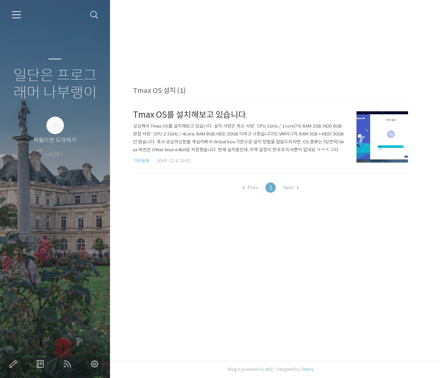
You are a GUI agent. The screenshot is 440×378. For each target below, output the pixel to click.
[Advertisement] (270, 55)
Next (291, 188)
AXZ (269, 369)
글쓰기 (14, 364)
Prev (250, 188)
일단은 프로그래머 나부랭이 (55, 84)
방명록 (41, 364)
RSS (68, 364)
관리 (96, 364)
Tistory (307, 369)
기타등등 (141, 161)
